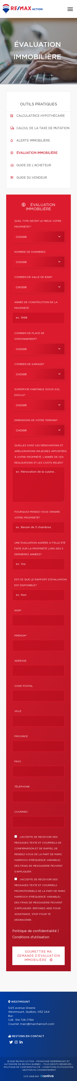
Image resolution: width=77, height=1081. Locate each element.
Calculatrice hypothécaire (40, 115)
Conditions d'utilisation (30, 937)
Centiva (47, 1076)
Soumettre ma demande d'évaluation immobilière (38, 956)
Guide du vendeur (31, 177)
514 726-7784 (24, 1020)
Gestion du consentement (39, 1070)
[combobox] (38, 236)
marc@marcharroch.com (37, 1024)
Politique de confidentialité (34, 931)
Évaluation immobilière (36, 153)
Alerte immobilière (33, 140)
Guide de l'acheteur (33, 165)
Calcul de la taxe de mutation (42, 128)
